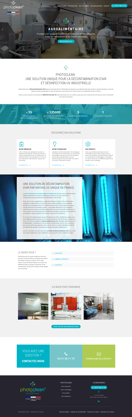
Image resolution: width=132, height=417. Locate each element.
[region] (66, 29)
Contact (107, 6)
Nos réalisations (96, 6)
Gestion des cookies (93, 412)
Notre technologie (66, 389)
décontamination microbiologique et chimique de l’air (42, 193)
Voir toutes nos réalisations (66, 327)
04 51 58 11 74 (119, 6)
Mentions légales (64, 412)
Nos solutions (84, 6)
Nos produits (66, 393)
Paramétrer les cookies (107, 412)
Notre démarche (66, 386)
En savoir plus (25, 165)
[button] (2, 29)
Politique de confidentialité (78, 412)
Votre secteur (72, 6)
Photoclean (62, 6)
